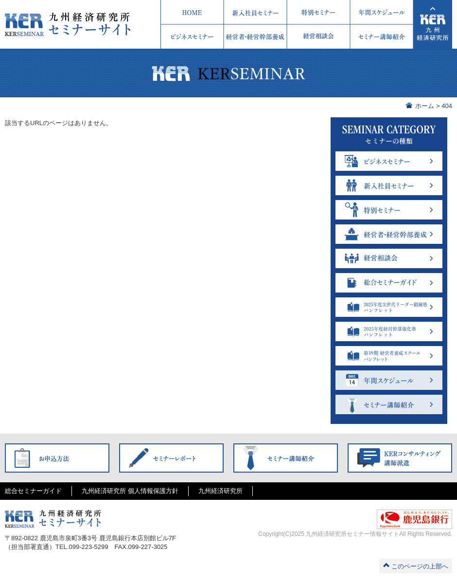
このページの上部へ (415, 565)
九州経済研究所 (220, 490)
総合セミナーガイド (33, 490)
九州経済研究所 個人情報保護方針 (130, 490)
